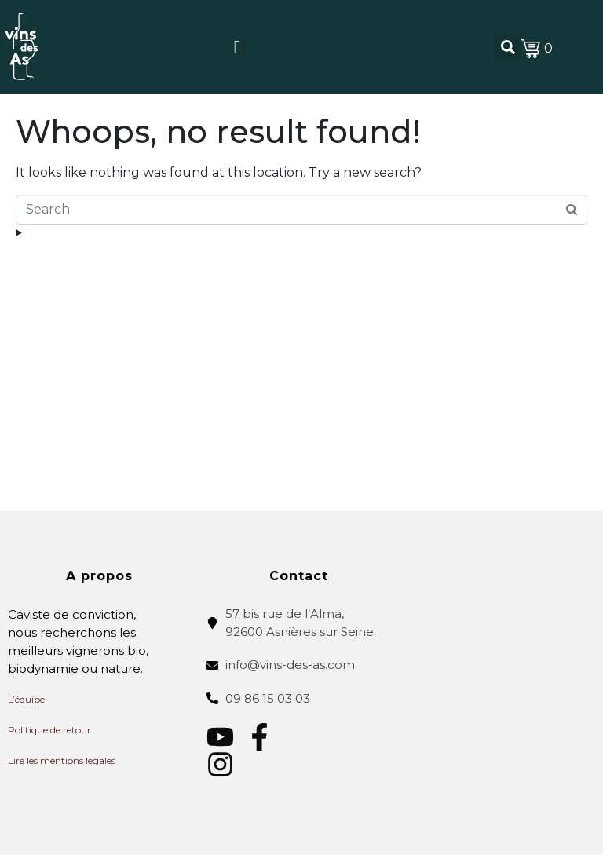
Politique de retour (49, 730)
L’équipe (26, 699)
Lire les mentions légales (61, 760)
